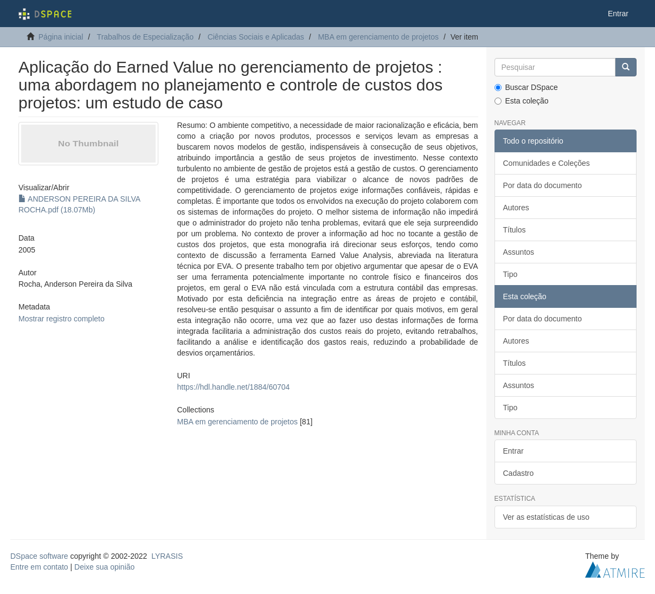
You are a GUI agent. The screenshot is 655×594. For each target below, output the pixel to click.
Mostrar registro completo (61, 318)
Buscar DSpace (526, 87)
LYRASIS (167, 556)
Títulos (514, 229)
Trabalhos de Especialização (145, 37)
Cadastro (518, 473)
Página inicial (61, 37)
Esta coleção (522, 100)
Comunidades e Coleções (546, 163)
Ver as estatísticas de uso (546, 517)
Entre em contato (39, 567)
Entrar (513, 451)
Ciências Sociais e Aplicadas (256, 37)
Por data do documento (542, 185)
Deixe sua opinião (104, 567)
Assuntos (519, 252)
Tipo (510, 274)
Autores (516, 207)
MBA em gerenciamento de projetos (378, 37)
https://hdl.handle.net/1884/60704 (233, 387)
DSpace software (39, 556)
